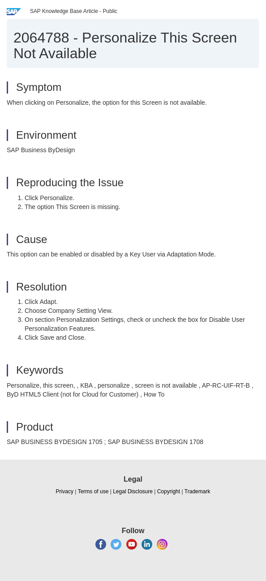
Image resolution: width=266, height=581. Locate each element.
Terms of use (93, 491)
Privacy (64, 491)
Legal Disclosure (133, 491)
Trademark (197, 491)
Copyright (168, 491)
